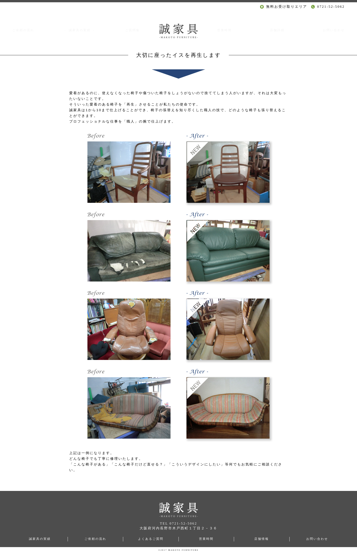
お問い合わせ (332, 30)
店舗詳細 (277, 30)
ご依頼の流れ (24, 30)
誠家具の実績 (40, 538)
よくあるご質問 (150, 538)
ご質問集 (131, 30)
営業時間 (225, 30)
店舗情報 (261, 538)
